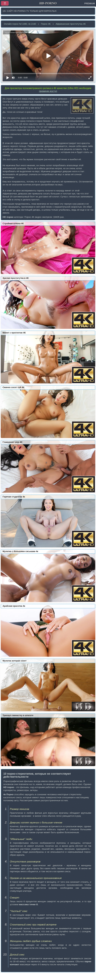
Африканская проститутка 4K (71, 24)
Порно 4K (46, 24)
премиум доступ (48, 91)
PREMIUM (89, 3)
